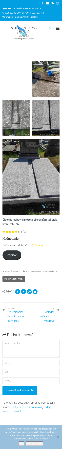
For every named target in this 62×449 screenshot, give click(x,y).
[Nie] (58, 437)
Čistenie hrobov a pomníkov (41, 271)
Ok (21, 443)
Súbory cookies (34, 443)
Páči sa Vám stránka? (15, 245)
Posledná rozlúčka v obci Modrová (46, 316)
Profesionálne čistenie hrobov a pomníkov (18, 314)
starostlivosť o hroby (13, 279)
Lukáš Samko (12, 271)
